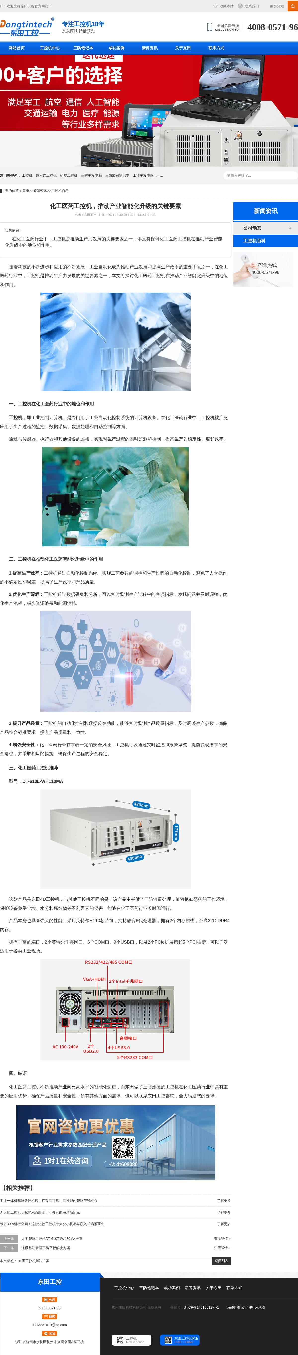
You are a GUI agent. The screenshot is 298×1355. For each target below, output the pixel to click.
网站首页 (17, 48)
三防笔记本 (83, 48)
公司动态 (252, 228)
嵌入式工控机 (46, 175)
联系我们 (252, 6)
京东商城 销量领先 (83, 26)
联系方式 (216, 48)
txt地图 (260, 1307)
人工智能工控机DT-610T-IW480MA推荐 (51, 1239)
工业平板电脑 (143, 175)
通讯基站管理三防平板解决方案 (45, 1248)
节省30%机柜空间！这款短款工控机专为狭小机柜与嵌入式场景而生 (52, 1224)
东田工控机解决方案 (34, 1261)
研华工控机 (68, 175)
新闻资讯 (150, 48)
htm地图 (247, 1307)
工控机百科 (60, 191)
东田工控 (28, 6)
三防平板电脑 (91, 175)
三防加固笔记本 (117, 175)
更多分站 (277, 6)
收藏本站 (227, 6)
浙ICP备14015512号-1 (202, 1307)
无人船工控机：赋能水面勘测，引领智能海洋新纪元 (40, 1212)
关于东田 (183, 48)
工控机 (27, 175)
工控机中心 (50, 48)
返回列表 (221, 1261)
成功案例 (116, 48)
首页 (25, 191)
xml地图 (233, 1307)
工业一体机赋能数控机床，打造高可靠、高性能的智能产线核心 (48, 1201)
